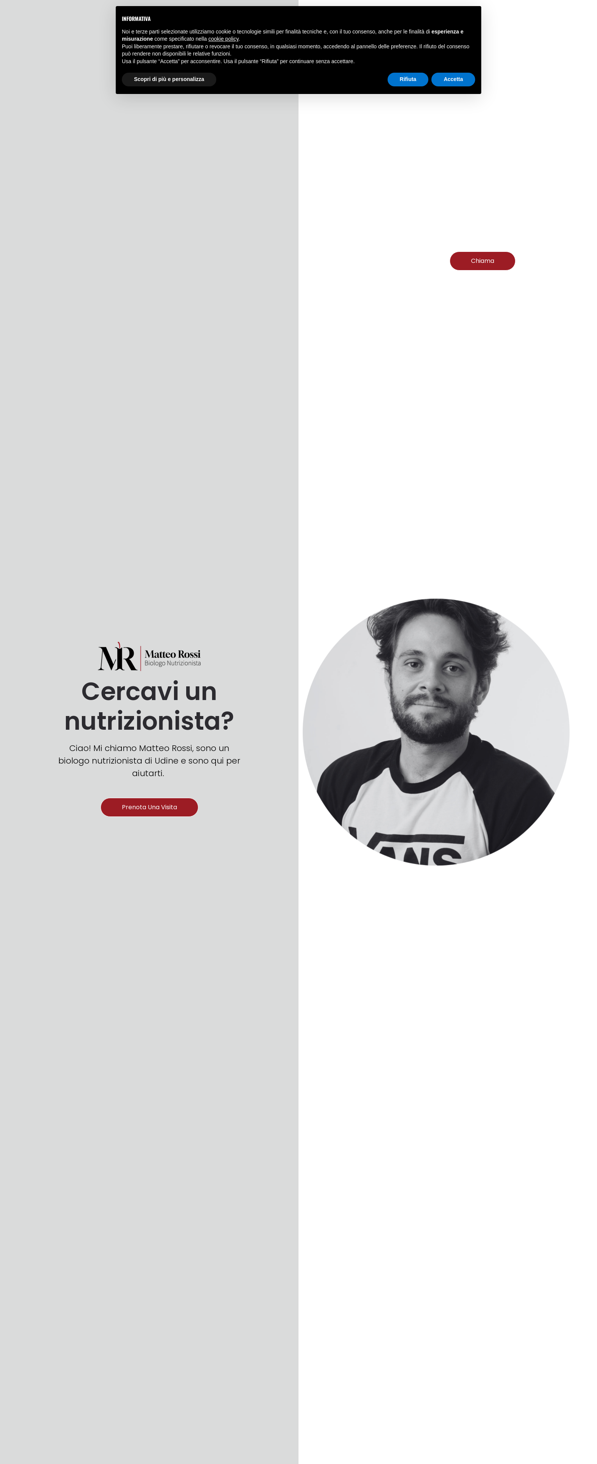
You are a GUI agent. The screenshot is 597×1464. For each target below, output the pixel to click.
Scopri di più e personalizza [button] (169, 79)
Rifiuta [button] (408, 79)
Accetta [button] (453, 79)
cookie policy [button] (223, 39)
